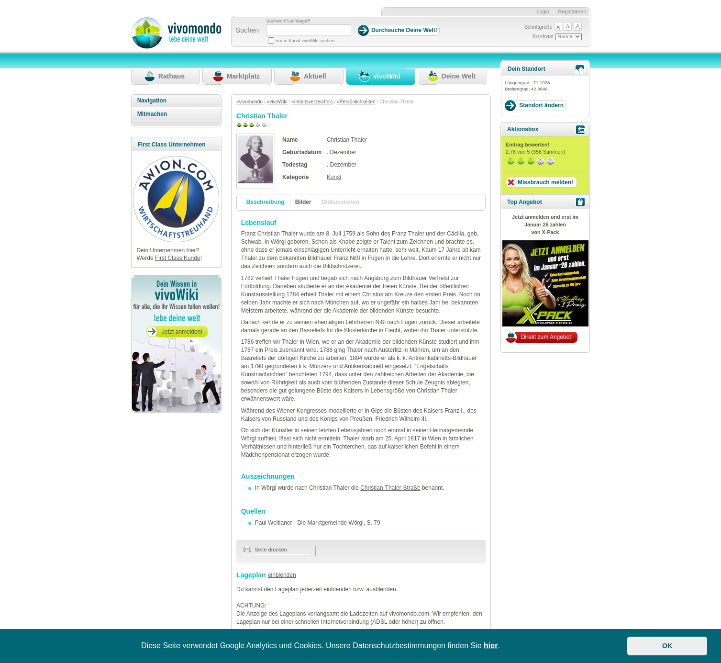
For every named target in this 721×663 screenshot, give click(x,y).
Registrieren (572, 11)
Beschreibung (265, 202)
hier (491, 645)
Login (542, 11)
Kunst (334, 177)
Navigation (151, 100)
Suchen (247, 30)
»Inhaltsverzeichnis (312, 101)
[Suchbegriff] (308, 29)
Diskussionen (340, 202)
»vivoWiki (277, 101)
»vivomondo (249, 101)
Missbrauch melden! (545, 182)
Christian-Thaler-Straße (390, 487)
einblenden (282, 575)
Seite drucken (265, 549)
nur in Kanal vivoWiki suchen (305, 40)
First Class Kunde (177, 258)
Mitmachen (152, 114)
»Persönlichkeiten (356, 101)
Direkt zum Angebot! (547, 337)
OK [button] (667, 646)
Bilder (303, 202)
